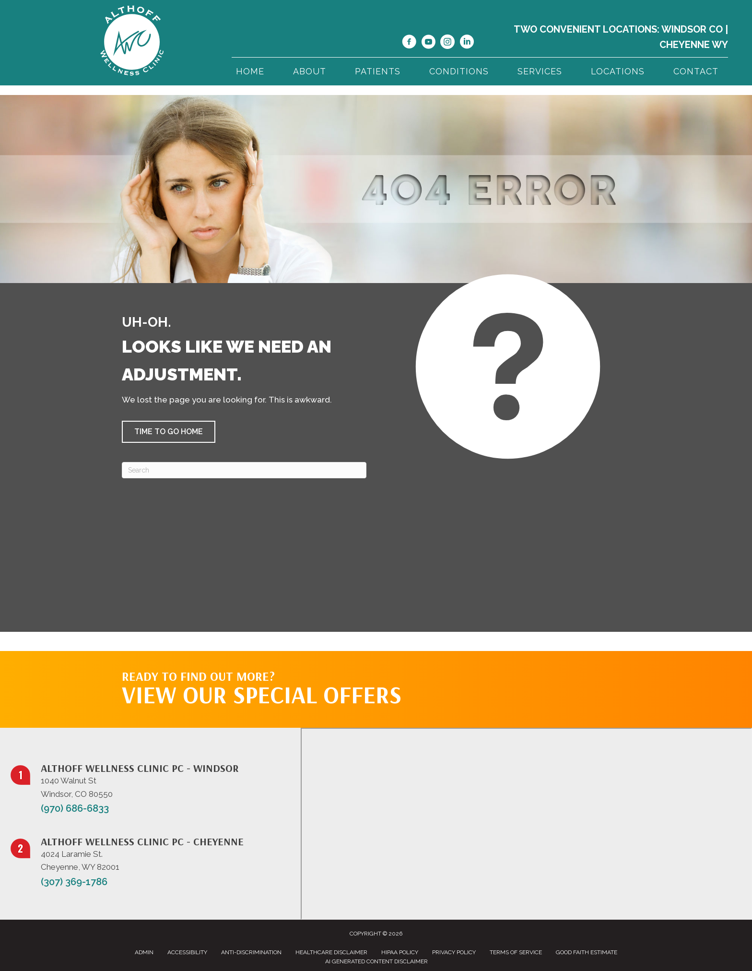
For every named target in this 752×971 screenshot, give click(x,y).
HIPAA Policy (399, 952)
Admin (144, 952)
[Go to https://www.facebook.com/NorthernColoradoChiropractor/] (409, 43)
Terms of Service (516, 952)
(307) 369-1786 (74, 882)
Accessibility (187, 952)
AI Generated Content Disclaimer (376, 961)
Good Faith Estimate (586, 952)
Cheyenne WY (693, 44)
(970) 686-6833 (75, 808)
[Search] (244, 470)
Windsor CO (692, 29)
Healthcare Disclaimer (331, 952)
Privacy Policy (454, 952)
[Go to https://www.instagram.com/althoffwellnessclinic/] (447, 43)
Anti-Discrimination (251, 952)
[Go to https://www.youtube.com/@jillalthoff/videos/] (428, 43)
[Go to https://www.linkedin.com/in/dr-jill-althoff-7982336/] (466, 43)
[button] (168, 432)
